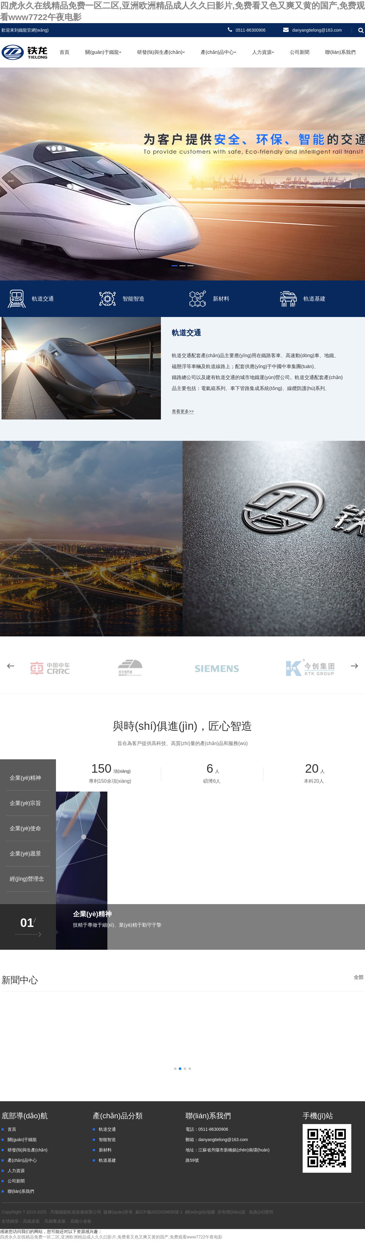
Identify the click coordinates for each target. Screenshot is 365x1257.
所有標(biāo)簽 (231, 1212)
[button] (354, 666)
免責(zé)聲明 (261, 1212)
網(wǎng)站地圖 (200, 1212)
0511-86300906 (251, 30)
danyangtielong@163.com (317, 30)
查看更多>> (183, 411)
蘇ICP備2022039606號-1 (159, 1212)
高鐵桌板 (31, 1221)
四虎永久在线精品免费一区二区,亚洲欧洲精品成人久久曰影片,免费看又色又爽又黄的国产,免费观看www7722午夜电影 (111, 1236)
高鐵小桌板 (81, 1221)
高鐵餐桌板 (55, 1221)
